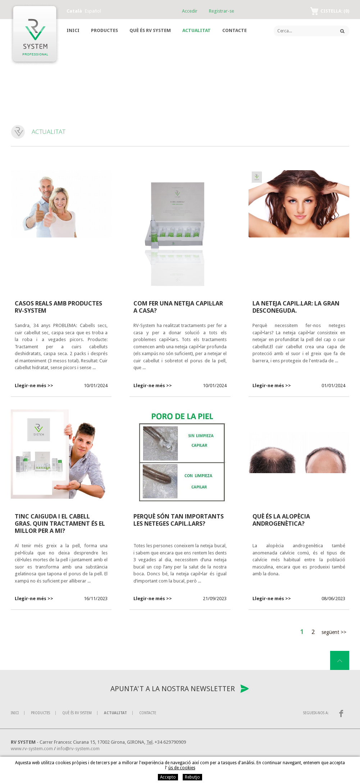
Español (93, 11)
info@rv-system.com (78, 748)
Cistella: (334, 11)
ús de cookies (181, 767)
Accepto (168, 777)
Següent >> (334, 632)
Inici (73, 30)
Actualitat (196, 30)
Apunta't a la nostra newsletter (172, 688)
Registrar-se (221, 11)
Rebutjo (192, 777)
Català (74, 11)
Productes (104, 30)
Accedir (189, 11)
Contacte (234, 30)
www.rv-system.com (32, 748)
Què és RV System (150, 30)
